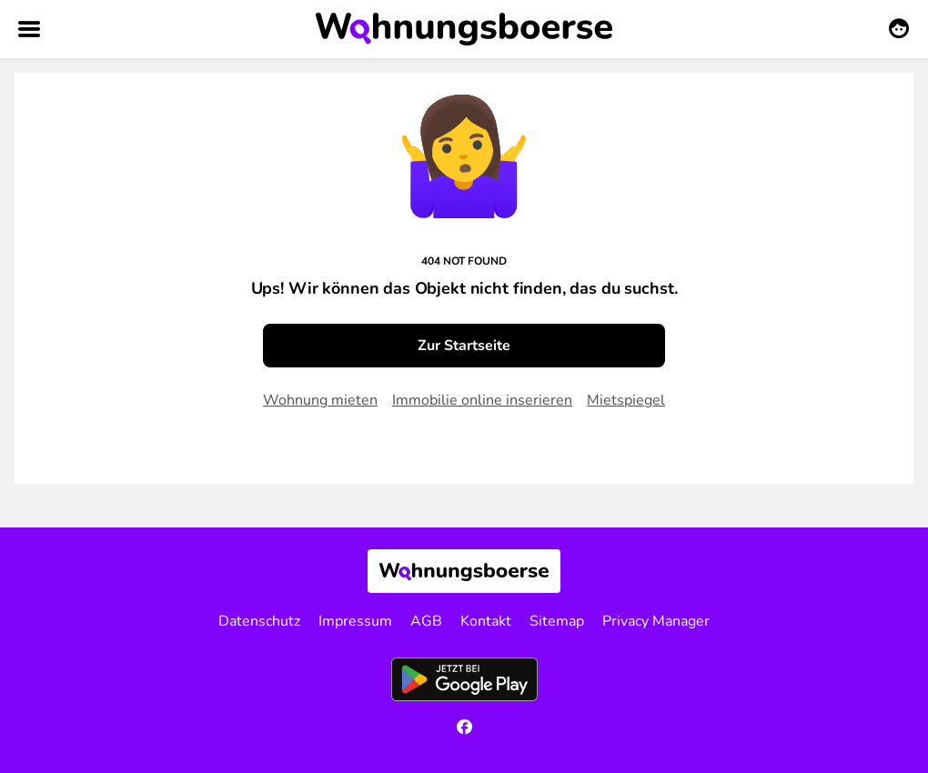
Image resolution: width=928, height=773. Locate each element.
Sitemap (557, 621)
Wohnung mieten (320, 400)
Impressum (355, 621)
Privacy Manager (656, 621)
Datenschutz (259, 621)
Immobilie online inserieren (482, 400)
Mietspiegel (626, 400)
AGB (426, 621)
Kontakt (485, 621)
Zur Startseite (464, 346)
